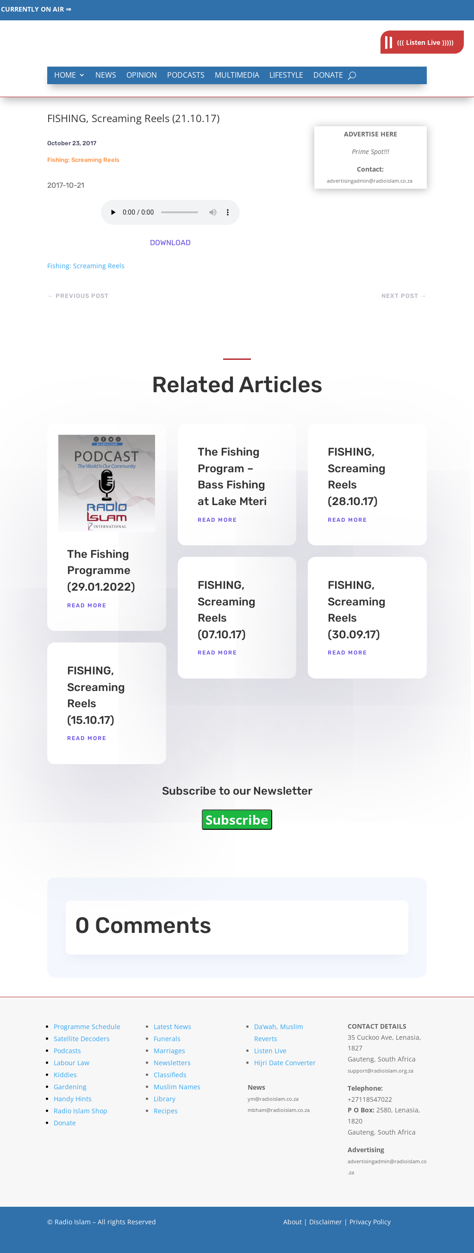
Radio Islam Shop (80, 1110)
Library (164, 1098)
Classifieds (170, 1074)
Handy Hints (73, 1098)
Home (65, 75)
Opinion (141, 75)
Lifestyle (286, 75)
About (292, 1221)
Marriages (169, 1050)
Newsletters (172, 1062)
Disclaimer (325, 1221)
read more (86, 605)
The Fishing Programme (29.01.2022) (101, 570)
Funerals (167, 1038)
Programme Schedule (87, 1026)
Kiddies (65, 1074)
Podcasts (186, 75)
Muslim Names (177, 1086)
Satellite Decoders (82, 1038)
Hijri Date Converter (285, 1062)
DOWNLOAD (170, 242)
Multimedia (237, 75)
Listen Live (270, 1050)
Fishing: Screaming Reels (83, 159)
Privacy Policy (370, 1221)
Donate (328, 75)
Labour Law (71, 1062)
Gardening (70, 1086)
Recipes (166, 1110)
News (105, 75)
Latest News (172, 1026)
